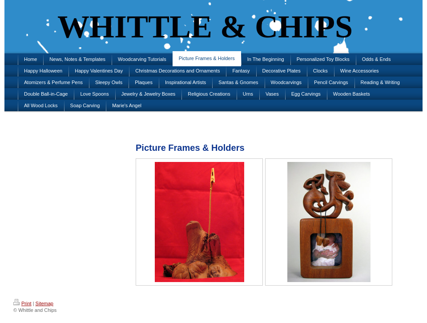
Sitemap (44, 303)
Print (22, 303)
